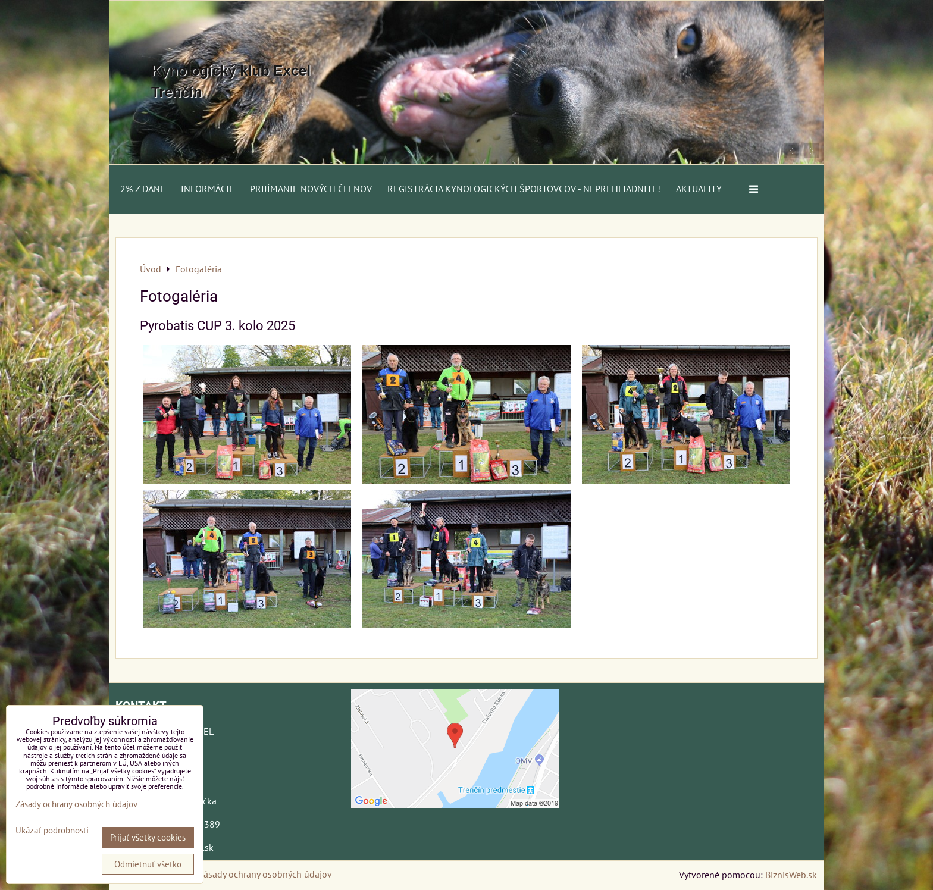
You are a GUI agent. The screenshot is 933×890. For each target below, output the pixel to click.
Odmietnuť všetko (147, 864)
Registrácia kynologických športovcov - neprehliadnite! (523, 189)
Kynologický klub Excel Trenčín (231, 81)
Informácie (207, 189)
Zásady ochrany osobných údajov (265, 874)
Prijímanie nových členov (311, 189)
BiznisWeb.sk (791, 874)
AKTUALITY (699, 189)
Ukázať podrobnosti (52, 831)
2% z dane (142, 189)
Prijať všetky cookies (148, 837)
